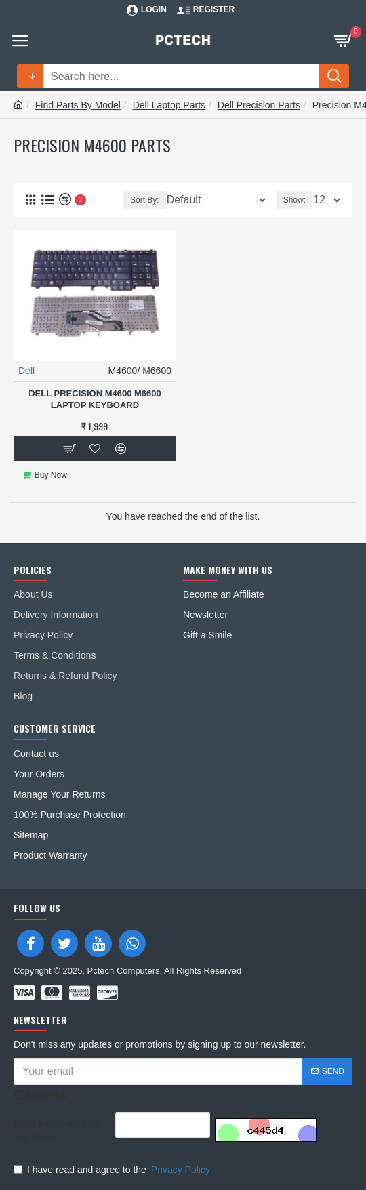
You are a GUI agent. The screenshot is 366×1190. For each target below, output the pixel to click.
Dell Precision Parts (259, 105)
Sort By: (144, 200)
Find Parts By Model (78, 105)
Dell (26, 370)
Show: (294, 200)
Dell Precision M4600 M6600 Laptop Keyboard (94, 399)
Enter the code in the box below (57, 1130)
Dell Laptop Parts (169, 105)
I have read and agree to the (113, 1169)
